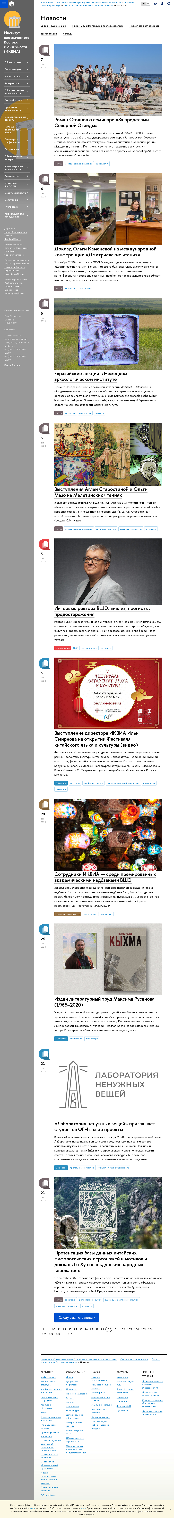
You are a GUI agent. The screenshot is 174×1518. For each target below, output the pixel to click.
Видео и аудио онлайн (53, 26)
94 (75, 1329)
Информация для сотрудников (14, 215)
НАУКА (95, 1372)
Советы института (15, 192)
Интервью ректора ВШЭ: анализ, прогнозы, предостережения (102, 611)
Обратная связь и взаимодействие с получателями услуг (76, 1449)
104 (136, 1329)
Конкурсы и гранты (100, 1417)
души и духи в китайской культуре (121, 1299)
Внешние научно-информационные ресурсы (100, 1425)
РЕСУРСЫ (122, 1372)
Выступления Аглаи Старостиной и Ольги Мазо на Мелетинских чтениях (100, 492)
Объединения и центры (13, 158)
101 (115, 1329)
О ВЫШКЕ (47, 1372)
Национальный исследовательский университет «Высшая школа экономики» (79, 1358)
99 (102, 1329)
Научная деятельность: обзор (12, 129)
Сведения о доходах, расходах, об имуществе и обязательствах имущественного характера (51, 1449)
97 (91, 1329)
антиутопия (76, 1038)
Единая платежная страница (49, 1489)
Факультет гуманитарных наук (113, 1167)
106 (150, 1329)
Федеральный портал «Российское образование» (152, 1403)
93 (70, 1329)
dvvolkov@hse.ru (12, 238)
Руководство (11, 176)
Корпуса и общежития (46, 1406)
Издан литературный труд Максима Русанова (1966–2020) (104, 1002)
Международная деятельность (13, 167)
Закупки (44, 1412)
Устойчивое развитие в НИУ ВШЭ (51, 1391)
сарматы (99, 413)
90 (53, 1329)
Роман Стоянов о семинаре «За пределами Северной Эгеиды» (101, 122)
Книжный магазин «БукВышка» (125, 1391)
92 (64, 1329)
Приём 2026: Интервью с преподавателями (97, 26)
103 (129, 1329)
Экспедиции (11, 149)
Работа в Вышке (48, 1495)
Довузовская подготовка (72, 1383)
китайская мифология (131, 528)
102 (122, 1329)
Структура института (10, 184)
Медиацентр (123, 1401)
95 (80, 1329)
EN (148, 3)
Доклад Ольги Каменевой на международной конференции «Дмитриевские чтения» (105, 251)
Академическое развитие (99, 1411)
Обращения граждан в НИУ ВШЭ (51, 1419)
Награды (67, 33)
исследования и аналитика (78, 163)
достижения (89, 913)
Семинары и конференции (12, 141)
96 (86, 1329)
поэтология (149, 782)
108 (51, 1334)
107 (44, 1334)
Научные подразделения (99, 1378)
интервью (106, 647)
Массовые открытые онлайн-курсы (152, 1413)
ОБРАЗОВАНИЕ (75, 1372)
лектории (75, 782)
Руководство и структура (48, 1383)
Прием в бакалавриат (76, 1393)
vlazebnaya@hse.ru (14, 254)
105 (143, 1329)
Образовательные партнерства (75, 1440)
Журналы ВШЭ (124, 1405)
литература (92, 1038)
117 (70, 1334)
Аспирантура (11, 83)
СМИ (75, 647)
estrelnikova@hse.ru (14, 274)
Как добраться (12, 365)
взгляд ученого (89, 647)
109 (58, 1334)
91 (59, 1329)
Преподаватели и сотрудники (49, 1398)
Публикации (11, 206)
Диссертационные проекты (15, 118)
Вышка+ (70, 1398)
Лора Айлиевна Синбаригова (12, 288)
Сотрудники (11, 199)
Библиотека (122, 1376)
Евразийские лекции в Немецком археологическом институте (90, 376)
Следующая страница (76, 1317)
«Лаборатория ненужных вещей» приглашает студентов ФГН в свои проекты (104, 1126)
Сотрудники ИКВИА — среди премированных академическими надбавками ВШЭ (105, 877)
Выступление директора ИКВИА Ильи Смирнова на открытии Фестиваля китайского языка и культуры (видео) (96, 739)
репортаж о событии (90, 1299)
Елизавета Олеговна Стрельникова (14, 268)
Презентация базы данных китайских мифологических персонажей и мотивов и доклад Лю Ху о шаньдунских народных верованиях (100, 1261)
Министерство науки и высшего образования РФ (152, 1384)
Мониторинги (98, 1392)
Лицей (69, 1376)
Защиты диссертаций (101, 1404)
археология (102, 163)
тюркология (85, 288)
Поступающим (12, 69)
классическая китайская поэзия (123, 782)
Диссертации (49, 33)
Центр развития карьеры (74, 1424)
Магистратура (12, 76)
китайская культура (106, 528)
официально (106, 913)
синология (151, 528)
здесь (32, 1508)
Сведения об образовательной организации (49, 1465)
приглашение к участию (82, 1167)
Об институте (12, 62)
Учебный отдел (13, 100)
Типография (122, 1396)
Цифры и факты (48, 1376)
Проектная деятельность (12, 108)
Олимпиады (71, 1389)
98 (97, 1329)
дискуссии (70, 288)
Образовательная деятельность (14, 92)
